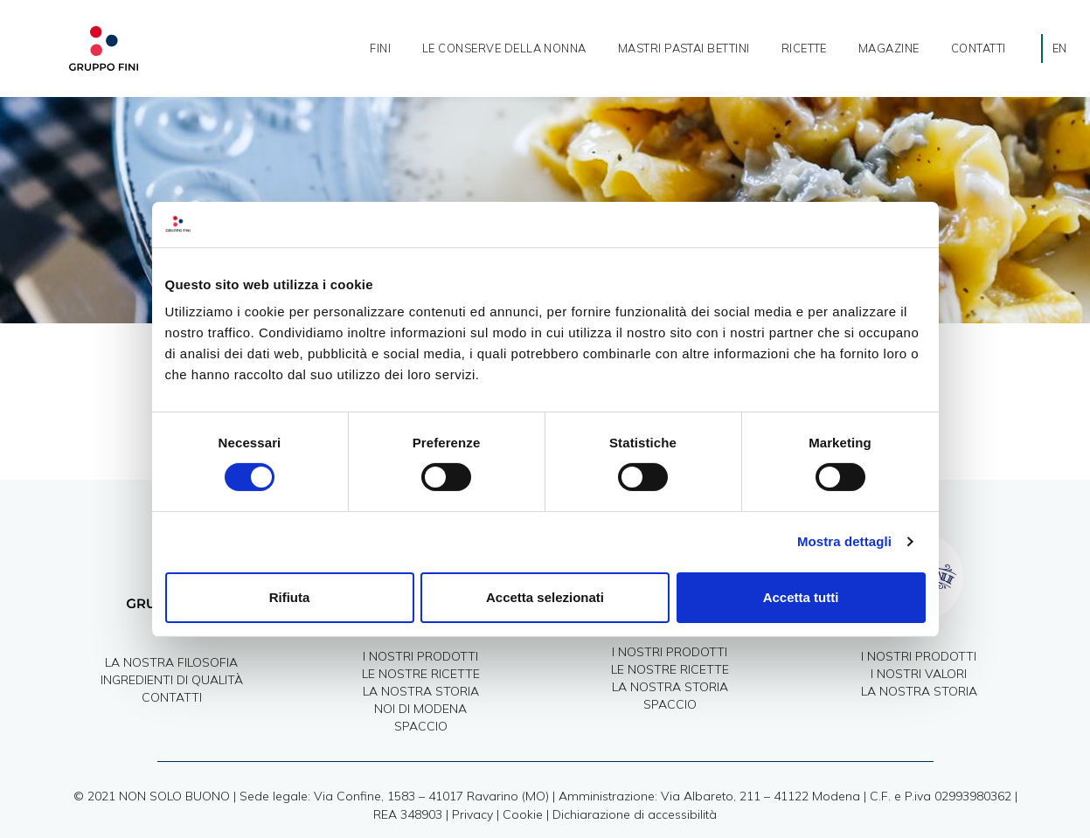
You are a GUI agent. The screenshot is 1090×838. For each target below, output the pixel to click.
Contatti (978, 48)
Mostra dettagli (844, 541)
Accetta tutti (801, 597)
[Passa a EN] (1059, 48)
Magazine (889, 48)
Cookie (523, 814)
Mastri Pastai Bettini (684, 48)
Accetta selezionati (545, 597)
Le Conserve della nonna (504, 48)
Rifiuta (289, 597)
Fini (380, 48)
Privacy (472, 814)
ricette (804, 48)
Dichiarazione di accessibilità (634, 814)
